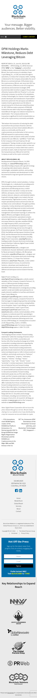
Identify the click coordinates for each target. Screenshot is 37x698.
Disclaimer (14, 533)
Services (18, 506)
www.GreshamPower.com (10, 248)
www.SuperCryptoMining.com (11, 297)
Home (19, 498)
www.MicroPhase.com (17, 254)
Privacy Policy (25, 533)
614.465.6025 (18, 481)
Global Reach (18, 503)
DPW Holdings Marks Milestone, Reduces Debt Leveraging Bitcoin (17, 53)
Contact (18, 511)
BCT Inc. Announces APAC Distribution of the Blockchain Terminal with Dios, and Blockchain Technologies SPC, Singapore (27, 424)
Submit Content (29, 37)
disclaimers (10, 693)
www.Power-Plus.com (17, 261)
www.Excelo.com (7, 312)
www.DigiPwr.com (25, 239)
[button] (2, 37)
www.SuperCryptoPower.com (11, 310)
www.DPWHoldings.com (18, 164)
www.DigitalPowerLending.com (12, 279)
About (19, 509)
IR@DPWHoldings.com (9, 327)
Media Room (19, 501)
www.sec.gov (13, 400)
